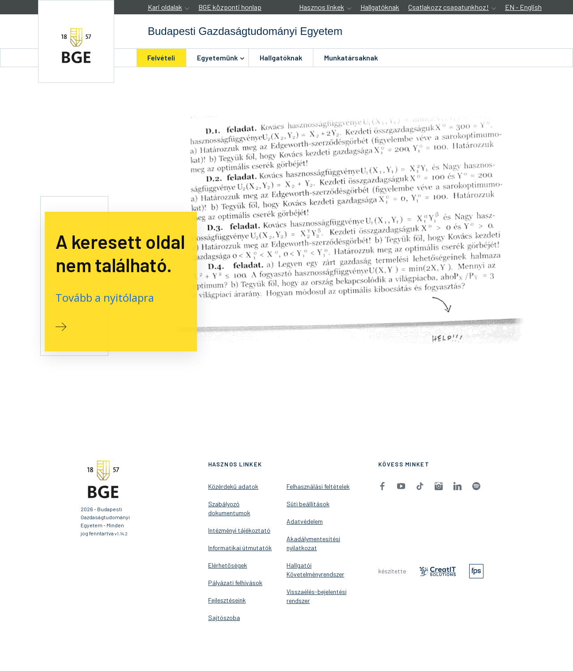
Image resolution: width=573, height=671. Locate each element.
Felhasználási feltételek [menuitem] (318, 486)
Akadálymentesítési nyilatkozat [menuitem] (313, 543)
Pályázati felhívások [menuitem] (235, 582)
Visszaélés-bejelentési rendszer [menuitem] (316, 596)
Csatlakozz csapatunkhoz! (448, 7)
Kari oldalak (165, 7)
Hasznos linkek (321, 7)
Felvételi (161, 57)
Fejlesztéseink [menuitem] (227, 600)
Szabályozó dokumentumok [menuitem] (229, 508)
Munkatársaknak (351, 57)
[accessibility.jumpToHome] (76, 41)
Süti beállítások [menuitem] (307, 504)
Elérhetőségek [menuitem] (227, 565)
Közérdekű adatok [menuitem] (233, 486)
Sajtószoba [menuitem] (224, 617)
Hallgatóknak (379, 7)
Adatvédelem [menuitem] (304, 521)
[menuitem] (161, 58)
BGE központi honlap (229, 7)
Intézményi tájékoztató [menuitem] (239, 530)
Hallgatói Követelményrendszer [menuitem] (315, 569)
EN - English (523, 7)
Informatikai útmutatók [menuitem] (240, 547)
